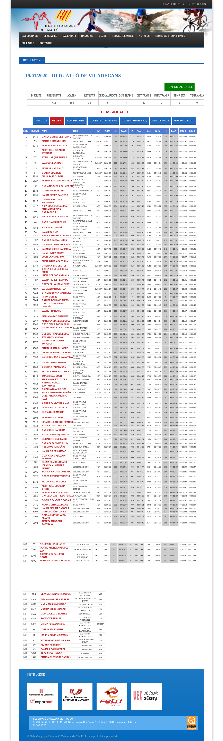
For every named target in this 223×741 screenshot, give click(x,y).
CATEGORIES (75, 120)
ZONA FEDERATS (173, 4)
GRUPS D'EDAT (184, 120)
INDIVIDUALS (160, 120)
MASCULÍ (41, 120)
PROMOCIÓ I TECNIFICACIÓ (170, 36)
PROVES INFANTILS (123, 36)
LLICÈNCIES (50, 36)
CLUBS (103, 36)
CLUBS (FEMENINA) (134, 120)
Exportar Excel (180, 86)
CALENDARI (69, 36)
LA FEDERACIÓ (30, 36)
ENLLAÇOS (28, 43)
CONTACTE (45, 43)
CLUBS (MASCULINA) (103, 120)
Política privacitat (107, 736)
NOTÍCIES (144, 36)
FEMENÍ (57, 120)
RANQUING (87, 36)
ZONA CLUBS (197, 4)
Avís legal (90, 736)
